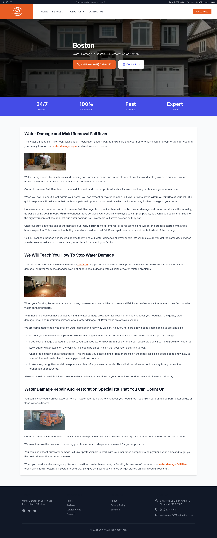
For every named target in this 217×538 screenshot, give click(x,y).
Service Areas (73, 509)
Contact (70, 514)
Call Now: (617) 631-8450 (94, 64)
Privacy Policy (118, 505)
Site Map (115, 509)
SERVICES (59, 11)
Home (69, 500)
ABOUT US (77, 11)
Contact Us (131, 64)
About (114, 500)
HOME (44, 11)
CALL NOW (202, 11)
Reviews (70, 505)
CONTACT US (96, 11)
